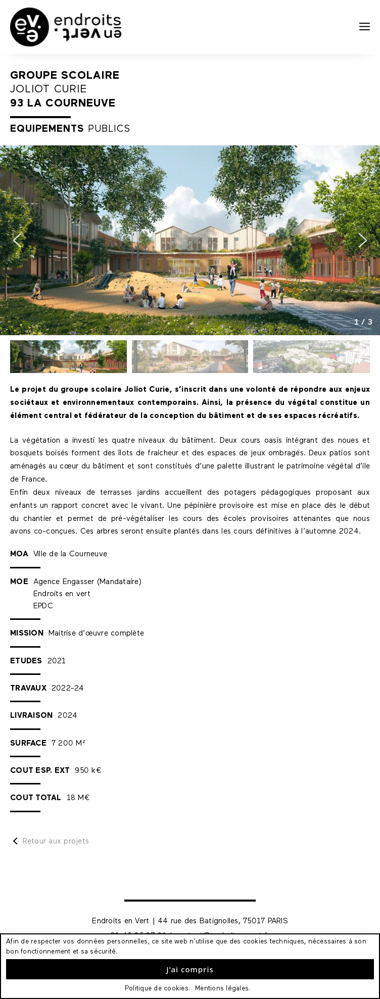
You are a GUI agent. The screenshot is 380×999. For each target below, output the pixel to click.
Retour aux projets (56, 841)
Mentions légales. (222, 988)
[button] (17, 240)
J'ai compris (190, 969)
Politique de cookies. (157, 988)
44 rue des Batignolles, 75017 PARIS (223, 921)
